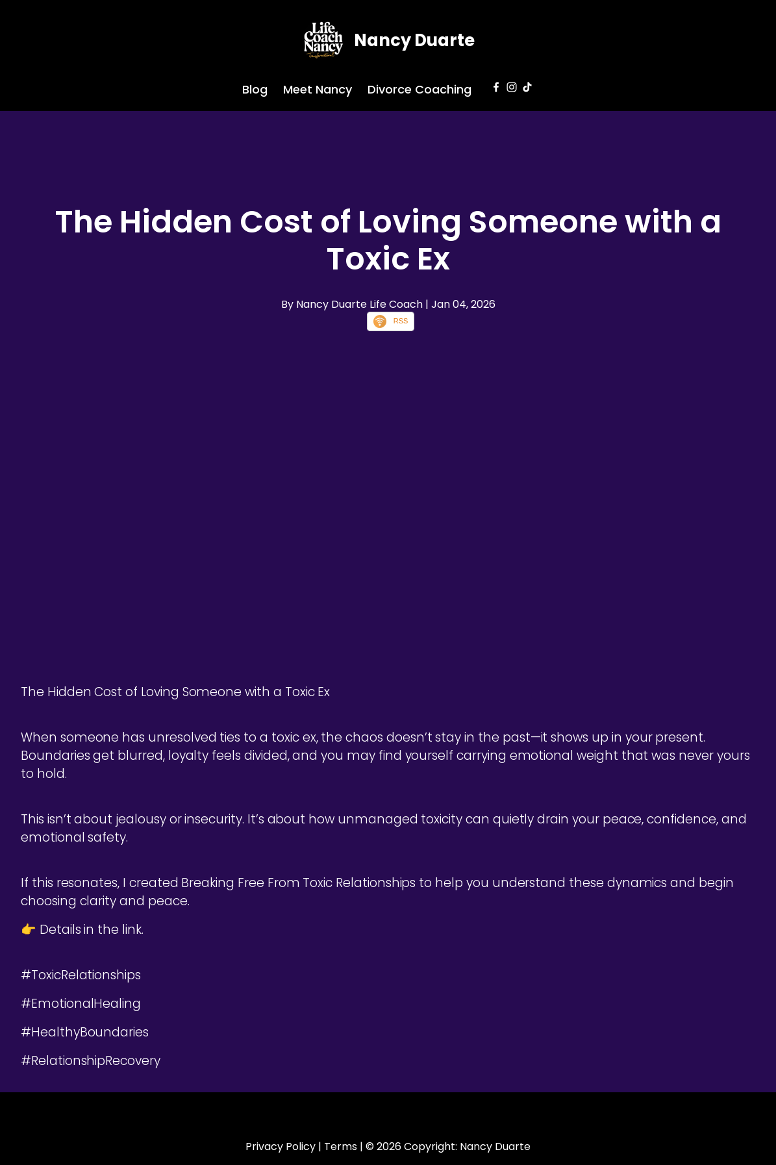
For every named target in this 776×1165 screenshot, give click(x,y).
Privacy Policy (280, 1146)
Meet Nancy (317, 89)
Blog (255, 89)
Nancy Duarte (414, 40)
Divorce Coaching (419, 89)
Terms (340, 1146)
